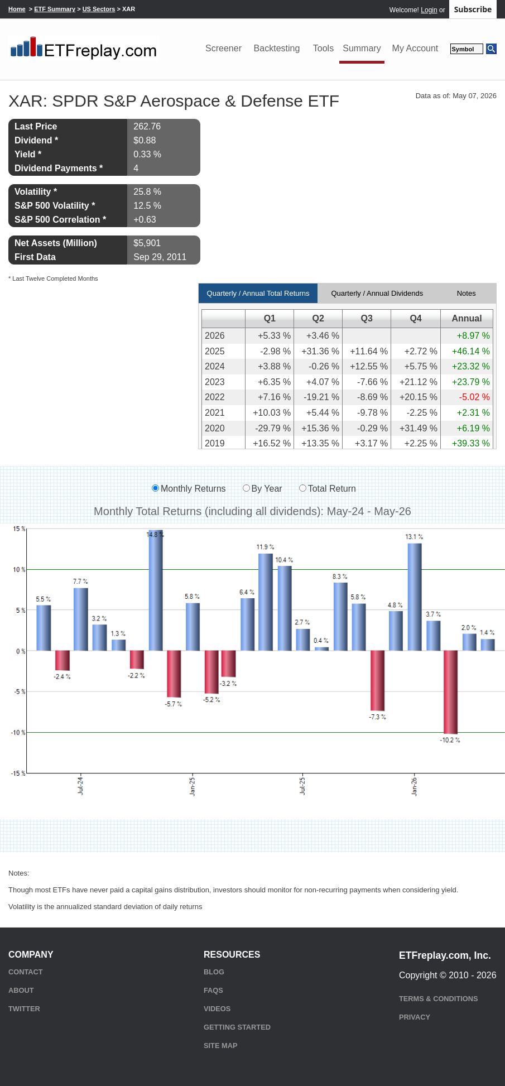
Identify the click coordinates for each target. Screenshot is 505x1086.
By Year (267, 488)
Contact (25, 972)
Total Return (332, 488)
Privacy (414, 1017)
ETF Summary (54, 9)
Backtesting (277, 48)
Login (429, 10)
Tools (323, 48)
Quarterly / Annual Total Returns (258, 293)
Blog (214, 972)
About (21, 990)
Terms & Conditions (438, 998)
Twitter (24, 1009)
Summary (362, 48)
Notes (466, 293)
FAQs (213, 990)
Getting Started (237, 1027)
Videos (217, 1009)
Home (17, 9)
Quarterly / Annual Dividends (377, 293)
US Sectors (99, 9)
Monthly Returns (193, 488)
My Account (415, 48)
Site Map (220, 1045)
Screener (223, 48)
